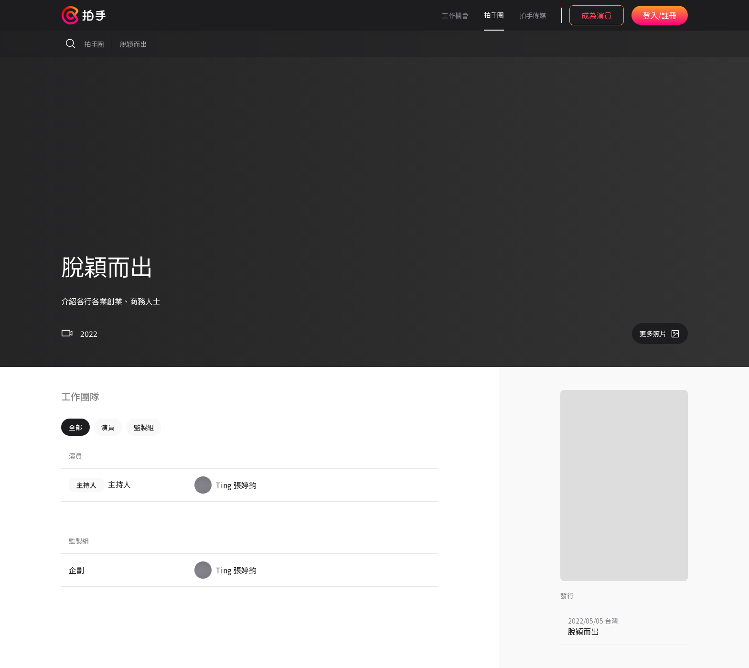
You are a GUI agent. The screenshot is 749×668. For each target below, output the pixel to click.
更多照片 (660, 333)
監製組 (144, 427)
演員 (108, 427)
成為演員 (596, 15)
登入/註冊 (659, 15)
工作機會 (455, 15)
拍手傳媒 (532, 15)
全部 (75, 427)
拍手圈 (494, 15)
